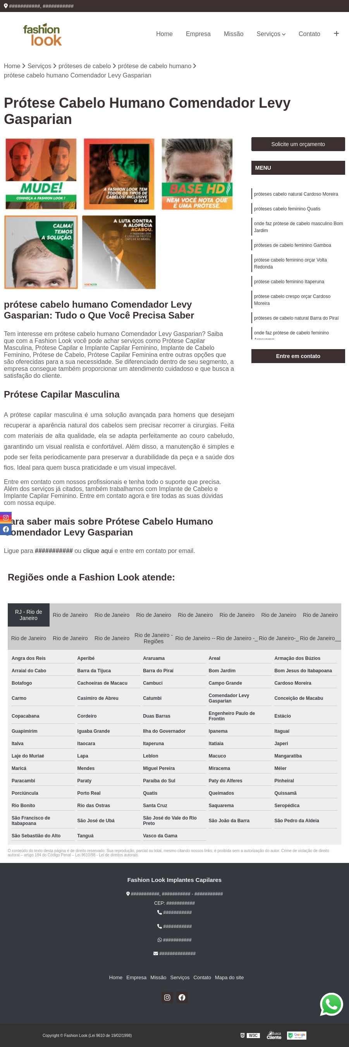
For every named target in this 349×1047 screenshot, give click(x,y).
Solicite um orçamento (298, 144)
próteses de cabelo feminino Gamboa (292, 245)
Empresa (198, 34)
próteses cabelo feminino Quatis (287, 209)
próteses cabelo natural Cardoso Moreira (296, 194)
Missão (234, 34)
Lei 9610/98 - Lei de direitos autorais (106, 855)
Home (164, 34)
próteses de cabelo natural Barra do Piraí (296, 318)
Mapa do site (229, 977)
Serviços (268, 34)
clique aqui (98, 551)
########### (54, 551)
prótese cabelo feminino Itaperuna (289, 281)
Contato (309, 34)
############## (174, 953)
